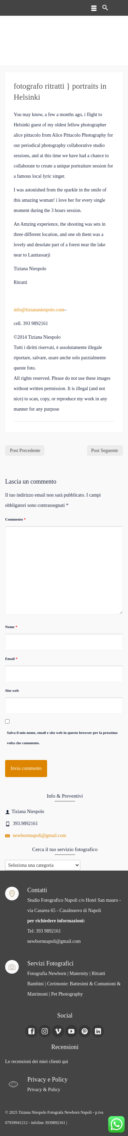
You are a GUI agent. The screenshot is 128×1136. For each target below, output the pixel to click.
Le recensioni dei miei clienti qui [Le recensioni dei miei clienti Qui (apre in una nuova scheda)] (36, 1061)
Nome (11, 627)
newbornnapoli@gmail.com (35, 835)
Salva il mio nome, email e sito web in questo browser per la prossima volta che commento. (62, 738)
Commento (15, 519)
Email (11, 659)
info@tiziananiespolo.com (39, 309)
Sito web (12, 690)
